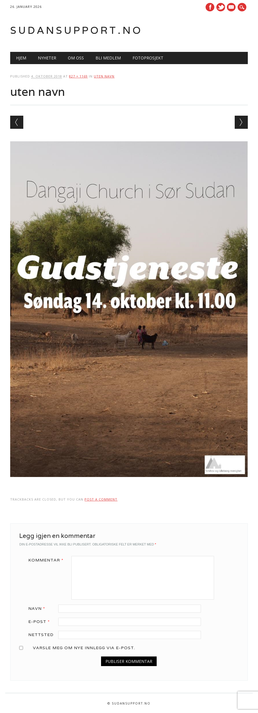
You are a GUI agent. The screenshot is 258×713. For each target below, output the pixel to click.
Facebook (210, 7)
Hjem (21, 58)
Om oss (76, 58)
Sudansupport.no (76, 30)
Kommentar (48, 560)
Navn (38, 608)
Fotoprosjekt (147, 58)
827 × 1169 (78, 76)
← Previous (16, 122)
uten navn (104, 76)
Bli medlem (108, 58)
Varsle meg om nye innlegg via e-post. (84, 647)
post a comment (100, 499)
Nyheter (47, 58)
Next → (241, 122)
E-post (41, 621)
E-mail (232, 7)
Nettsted (41, 634)
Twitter (220, 7)
